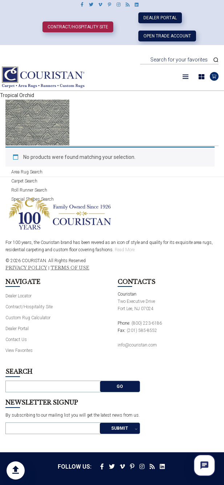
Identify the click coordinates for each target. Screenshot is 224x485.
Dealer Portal (160, 17)
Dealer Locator (18, 295)
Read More (125, 249)
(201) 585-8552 (142, 330)
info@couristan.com (137, 345)
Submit (119, 428)
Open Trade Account (167, 36)
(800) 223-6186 (146, 323)
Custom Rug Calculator (27, 317)
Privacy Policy (26, 268)
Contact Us (16, 339)
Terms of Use (69, 268)
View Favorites (19, 350)
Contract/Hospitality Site (78, 26)
